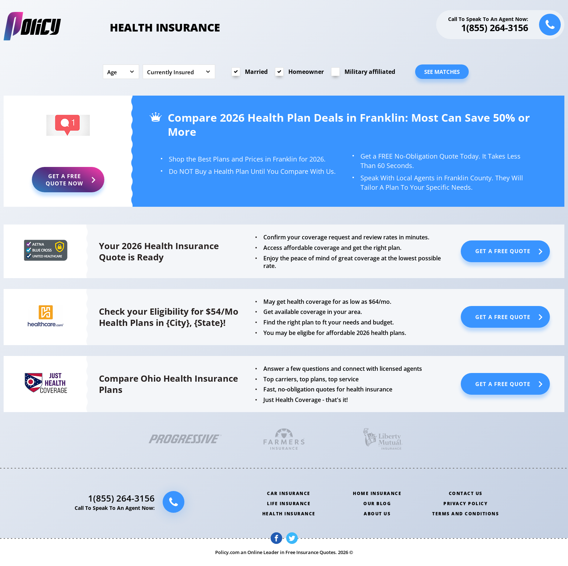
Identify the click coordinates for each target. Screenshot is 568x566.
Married (256, 72)
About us (377, 514)
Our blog (377, 503)
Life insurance (288, 503)
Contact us (466, 493)
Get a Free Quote (64, 179)
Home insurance (377, 493)
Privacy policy (465, 503)
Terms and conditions (465, 514)
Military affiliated (369, 72)
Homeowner (306, 72)
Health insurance (289, 514)
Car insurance (288, 493)
